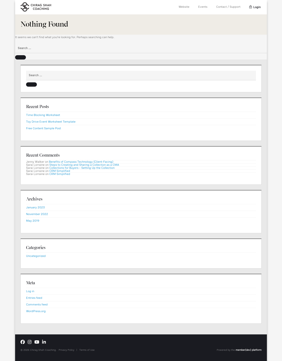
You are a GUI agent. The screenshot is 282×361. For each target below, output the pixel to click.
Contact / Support (228, 6)
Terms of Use (87, 349)
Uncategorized (36, 256)
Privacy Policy (66, 349)
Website (184, 6)
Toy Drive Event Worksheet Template (51, 121)
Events (202, 6)
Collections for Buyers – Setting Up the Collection (82, 168)
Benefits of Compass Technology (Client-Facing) (81, 161)
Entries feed (34, 298)
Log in (30, 291)
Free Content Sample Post (43, 128)
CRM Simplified (59, 171)
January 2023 (35, 207)
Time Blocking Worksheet (43, 115)
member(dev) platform (248, 349)
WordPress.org (36, 311)
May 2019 (32, 220)
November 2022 (37, 214)
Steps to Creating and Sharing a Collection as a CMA (84, 164)
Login (255, 7)
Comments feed (37, 304)
